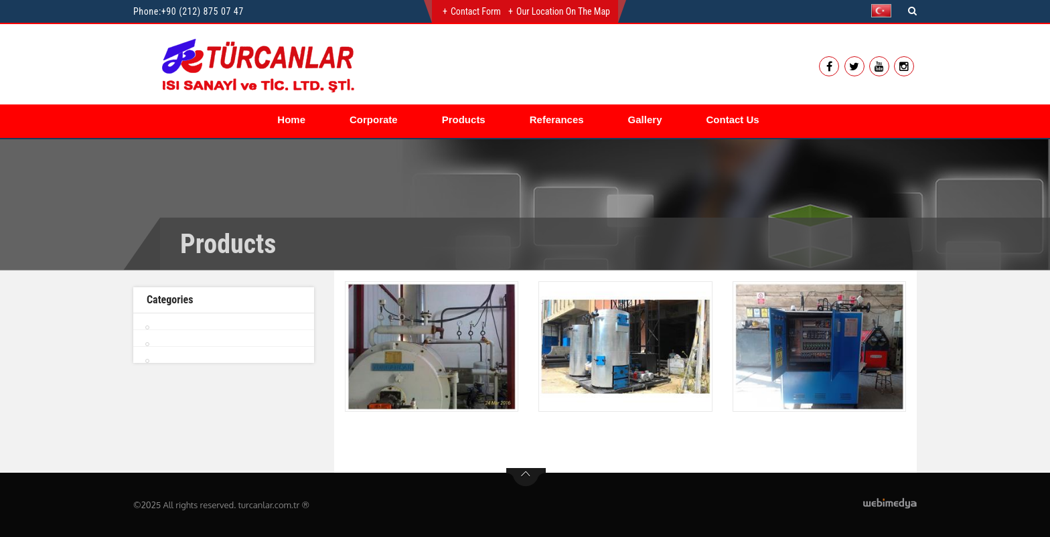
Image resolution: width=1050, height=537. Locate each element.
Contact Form (476, 11)
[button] (884, 10)
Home (291, 119)
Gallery (645, 119)
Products (463, 119)
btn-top (526, 477)
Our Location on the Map (563, 11)
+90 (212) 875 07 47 (202, 11)
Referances (557, 119)
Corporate (374, 119)
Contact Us (732, 119)
